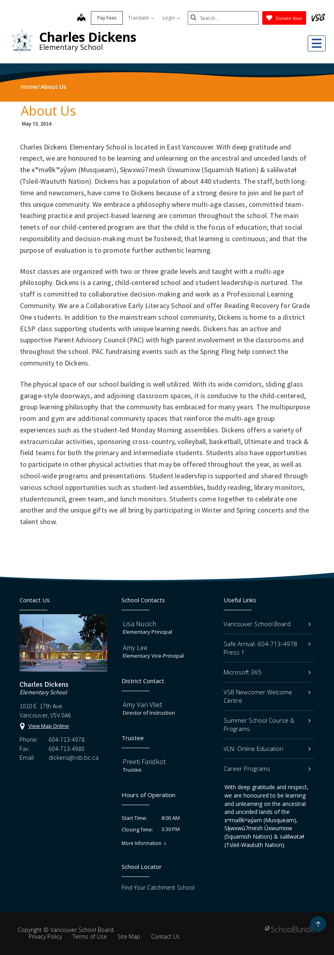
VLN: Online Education (267, 749)
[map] (80, 18)
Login (170, 17)
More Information (141, 843)
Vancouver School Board (267, 624)
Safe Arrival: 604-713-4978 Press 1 (267, 648)
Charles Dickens (87, 36)
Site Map (129, 936)
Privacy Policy (45, 936)
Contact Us (165, 936)
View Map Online (48, 725)
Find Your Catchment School (158, 887)
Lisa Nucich (139, 623)
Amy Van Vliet (142, 704)
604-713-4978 (66, 739)
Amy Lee (135, 647)
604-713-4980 (66, 749)
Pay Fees (106, 17)
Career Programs (267, 768)
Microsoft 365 (267, 672)
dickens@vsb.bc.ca (73, 757)
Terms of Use (90, 936)
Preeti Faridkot (144, 761)
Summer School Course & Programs (267, 724)
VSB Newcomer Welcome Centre (267, 696)
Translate (140, 17)
